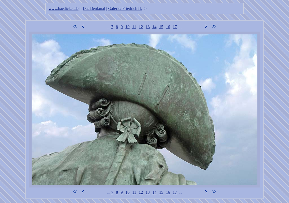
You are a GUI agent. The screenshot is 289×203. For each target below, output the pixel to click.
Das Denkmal (94, 8)
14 (154, 27)
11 (134, 27)
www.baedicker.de (63, 8)
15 (161, 27)
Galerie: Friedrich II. (125, 8)
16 (168, 27)
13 (148, 27)
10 (127, 27)
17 (175, 27)
